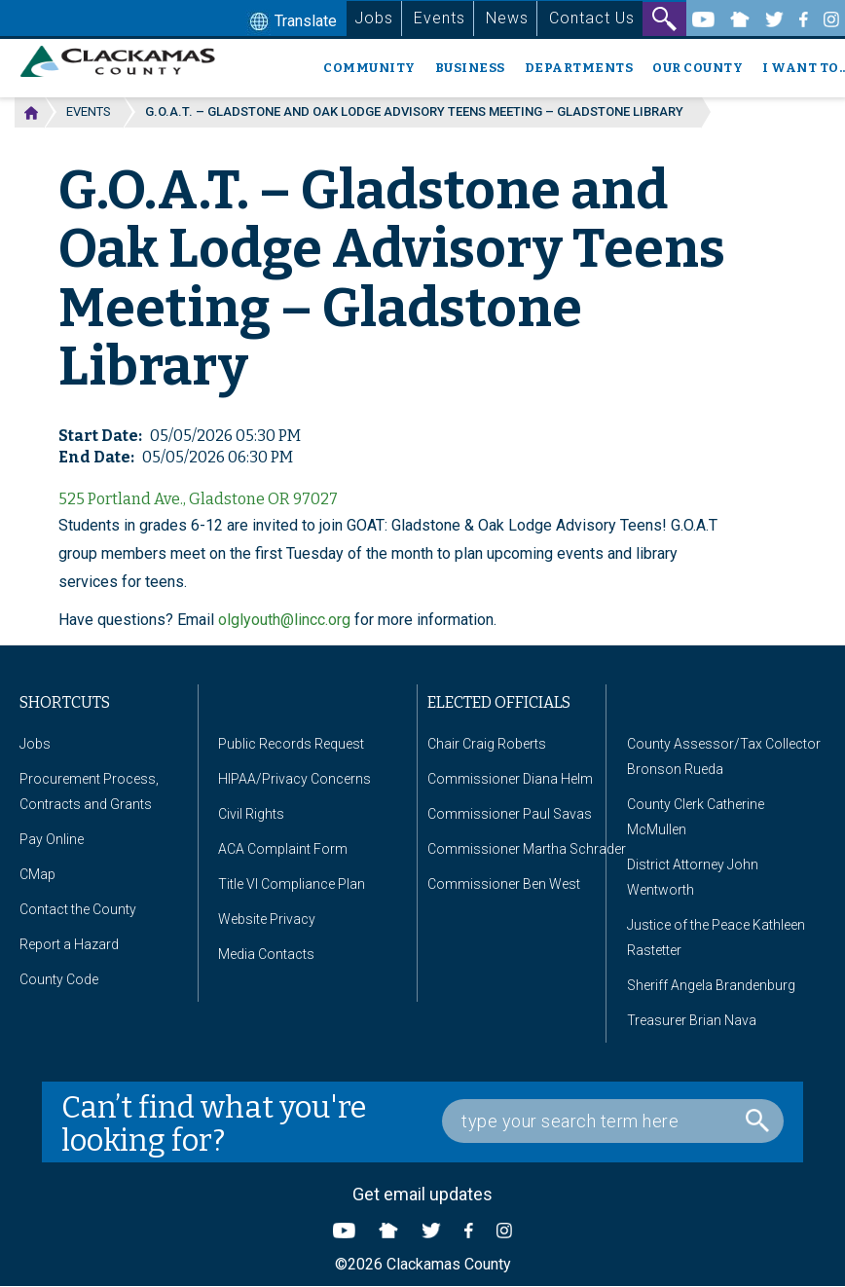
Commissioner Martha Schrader (526, 849)
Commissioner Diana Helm (510, 779)
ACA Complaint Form (283, 849)
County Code (58, 979)
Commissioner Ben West (503, 884)
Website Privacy (266, 919)
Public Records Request (291, 744)
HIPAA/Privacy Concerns (294, 779)
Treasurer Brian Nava (691, 1020)
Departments (579, 67)
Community (369, 67)
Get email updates (422, 1194)
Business (470, 67)
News (507, 18)
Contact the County (77, 909)
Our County (697, 67)
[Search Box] (613, 1121)
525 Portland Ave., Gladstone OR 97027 (198, 499)
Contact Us (592, 18)
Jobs (373, 18)
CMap (37, 874)
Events (439, 18)
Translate (291, 22)
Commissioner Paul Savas (509, 814)
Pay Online (51, 839)
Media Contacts (266, 954)
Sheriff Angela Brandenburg (711, 985)
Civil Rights (251, 814)
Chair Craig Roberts (486, 744)
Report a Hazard (69, 944)
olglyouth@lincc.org (284, 619)
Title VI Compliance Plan (291, 884)
